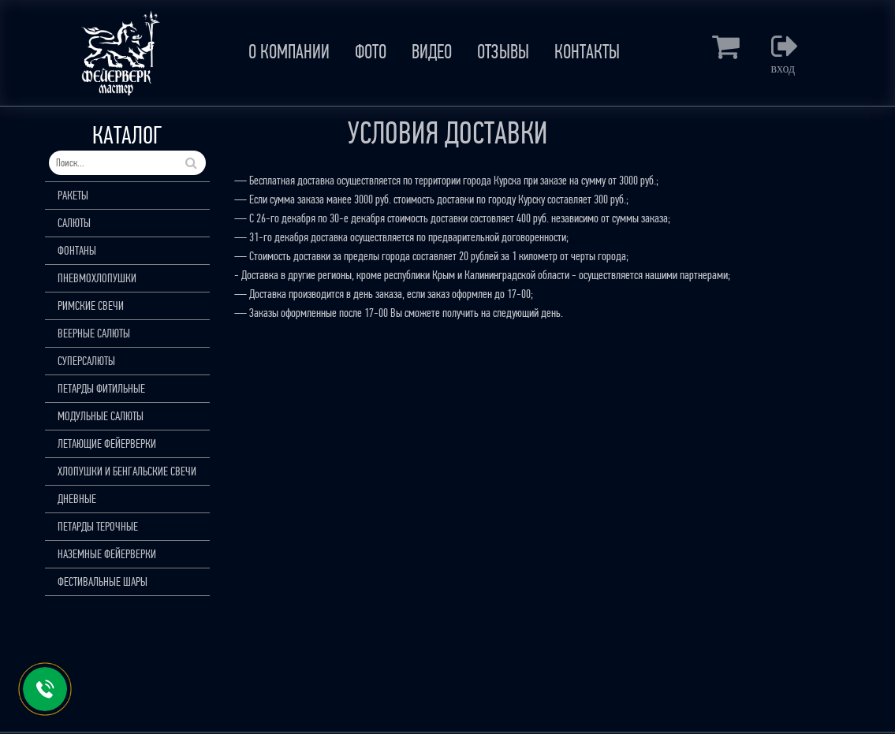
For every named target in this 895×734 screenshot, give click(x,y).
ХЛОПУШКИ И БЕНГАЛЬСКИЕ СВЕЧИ (127, 471)
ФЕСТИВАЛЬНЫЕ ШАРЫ (102, 581)
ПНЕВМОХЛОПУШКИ (97, 277)
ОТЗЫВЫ (503, 52)
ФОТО (370, 52)
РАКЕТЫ (73, 195)
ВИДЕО (432, 52)
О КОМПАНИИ (289, 52)
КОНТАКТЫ (587, 52)
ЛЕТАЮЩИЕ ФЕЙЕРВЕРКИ (107, 443)
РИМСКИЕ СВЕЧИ (91, 305)
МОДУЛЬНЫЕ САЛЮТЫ (101, 415)
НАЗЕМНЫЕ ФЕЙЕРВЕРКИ (107, 553)
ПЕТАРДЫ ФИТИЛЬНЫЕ (101, 388)
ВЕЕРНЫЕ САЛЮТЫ (94, 333)
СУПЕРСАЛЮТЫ (86, 360)
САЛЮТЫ (74, 222)
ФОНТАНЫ (77, 250)
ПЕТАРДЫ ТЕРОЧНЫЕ (98, 526)
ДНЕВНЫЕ (77, 498)
